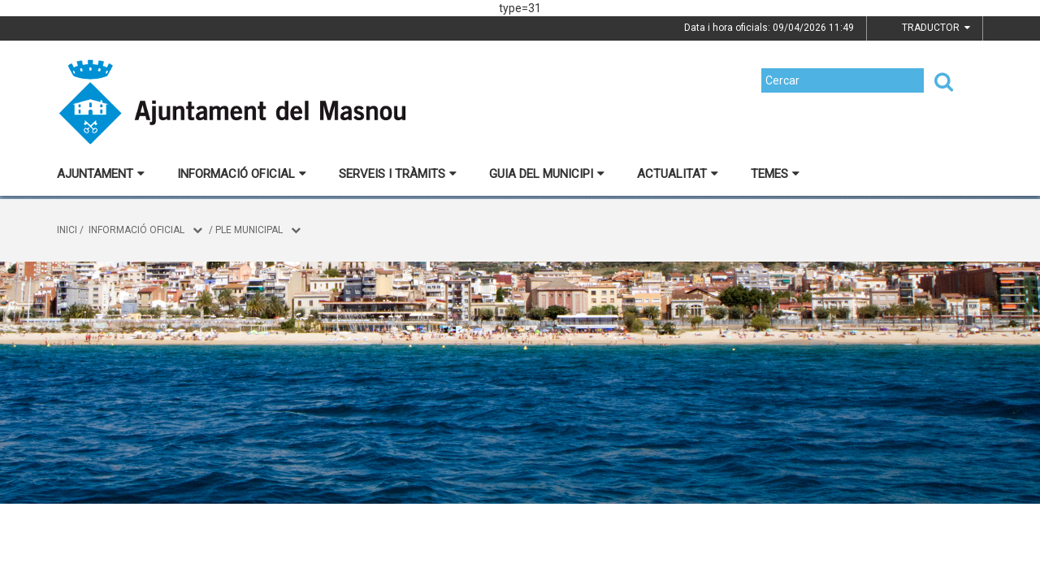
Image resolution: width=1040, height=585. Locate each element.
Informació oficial (241, 174)
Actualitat (677, 174)
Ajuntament (101, 174)
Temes (775, 174)
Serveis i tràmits (398, 174)
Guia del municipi (546, 174)
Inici (67, 230)
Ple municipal (249, 230)
